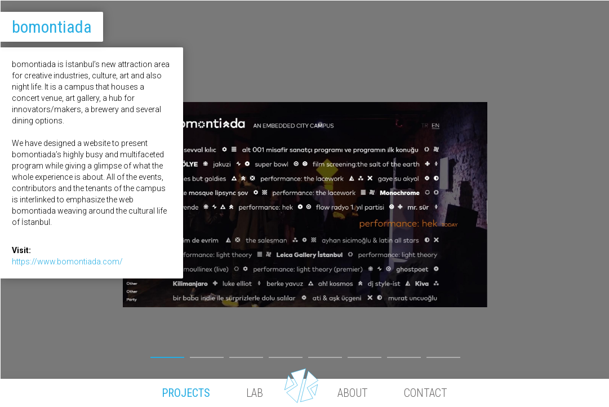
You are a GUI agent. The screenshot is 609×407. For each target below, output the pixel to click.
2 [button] (207, 354)
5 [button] (325, 354)
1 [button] (167, 354)
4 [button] (286, 354)
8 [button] (443, 354)
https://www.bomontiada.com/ (67, 261)
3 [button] (246, 354)
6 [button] (364, 354)
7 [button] (404, 354)
